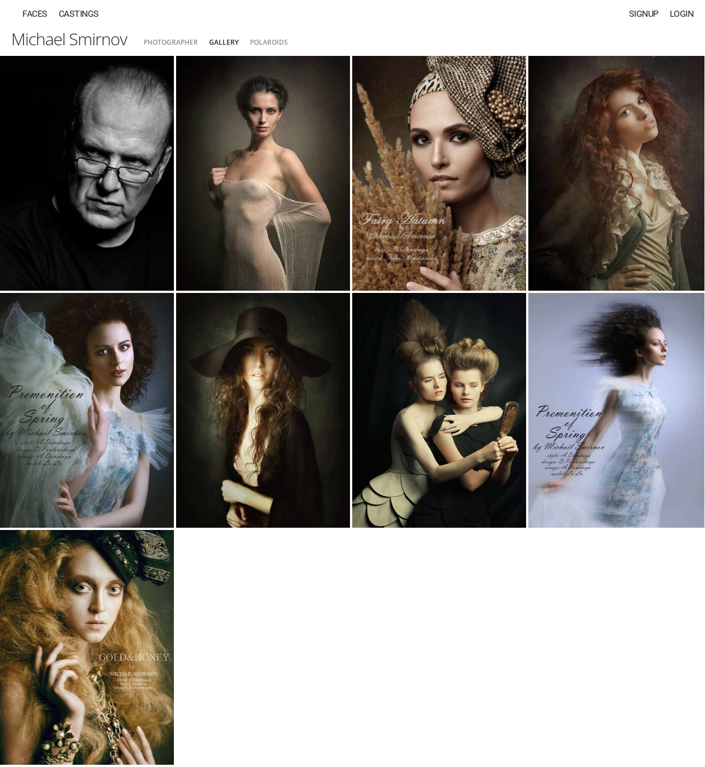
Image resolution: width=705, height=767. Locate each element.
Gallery (224, 42)
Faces (35, 13)
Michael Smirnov (69, 38)
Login (682, 13)
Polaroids (269, 42)
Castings (79, 13)
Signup (644, 13)
